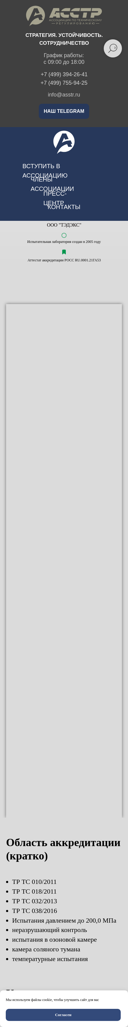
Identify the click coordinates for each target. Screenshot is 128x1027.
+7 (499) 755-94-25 (64, 83)
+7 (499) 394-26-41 (64, 74)
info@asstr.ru (64, 95)
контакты (64, 207)
